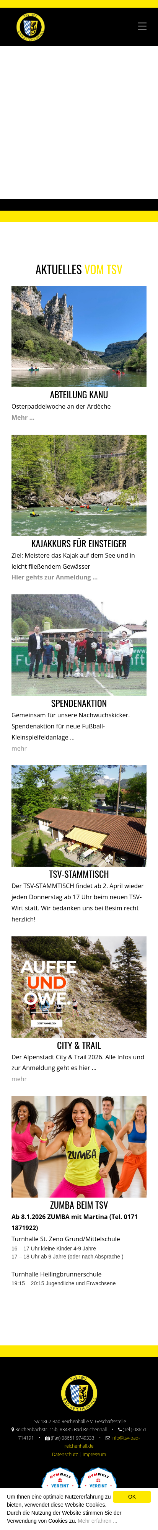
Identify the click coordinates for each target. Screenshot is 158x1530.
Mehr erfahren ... (97, 1521)
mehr (19, 748)
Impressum (94, 1454)
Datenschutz (65, 1454)
